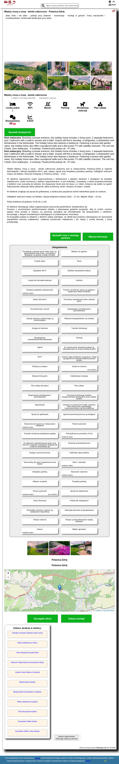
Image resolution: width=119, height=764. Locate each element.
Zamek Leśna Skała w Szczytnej (27, 672)
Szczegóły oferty (42, 618)
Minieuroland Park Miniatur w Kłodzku (27, 692)
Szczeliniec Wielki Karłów (27, 721)
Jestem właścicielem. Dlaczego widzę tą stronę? (67, 737)
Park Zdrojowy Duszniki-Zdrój (27, 653)
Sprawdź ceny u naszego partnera (65, 236)
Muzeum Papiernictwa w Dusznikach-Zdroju (27, 662)
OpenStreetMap (108, 610)
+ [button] (8, 573)
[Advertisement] (59, 40)
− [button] (8, 577)
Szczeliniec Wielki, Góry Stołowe (27, 731)
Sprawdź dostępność (19, 132)
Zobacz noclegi (76, 618)
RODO (88, 761)
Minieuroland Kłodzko (27, 682)
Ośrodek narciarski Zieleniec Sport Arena (27, 633)
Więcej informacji (98, 237)
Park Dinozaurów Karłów (27, 712)
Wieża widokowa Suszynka (27, 702)
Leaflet (98, 610)
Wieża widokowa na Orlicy (27, 643)
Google (37, 758)
